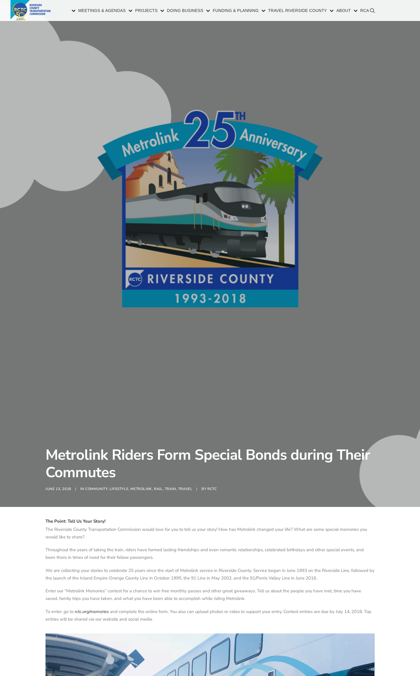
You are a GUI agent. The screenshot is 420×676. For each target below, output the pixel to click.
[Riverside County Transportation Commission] (31, 11)
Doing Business (185, 11)
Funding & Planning (236, 11)
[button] (402, 13)
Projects (146, 11)
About (343, 11)
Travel (185, 349)
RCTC (212, 349)
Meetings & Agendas (102, 11)
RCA (364, 11)
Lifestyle (119, 349)
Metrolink (141, 349)
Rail (158, 349)
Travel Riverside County (297, 11)
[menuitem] (99, 11)
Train (170, 349)
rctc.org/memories (92, 472)
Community (96, 349)
